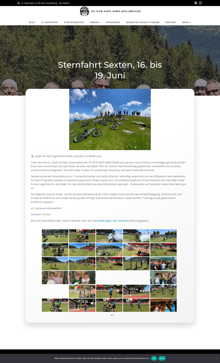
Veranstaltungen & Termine (143, 22)
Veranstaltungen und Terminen (111, 220)
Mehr (186, 22)
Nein (162, 358)
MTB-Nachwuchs (74, 22)
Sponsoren (113, 22)
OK (154, 358)
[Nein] (216, 358)
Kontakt (171, 22)
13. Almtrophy (49, 22)
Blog (32, 22)
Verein (95, 22)
